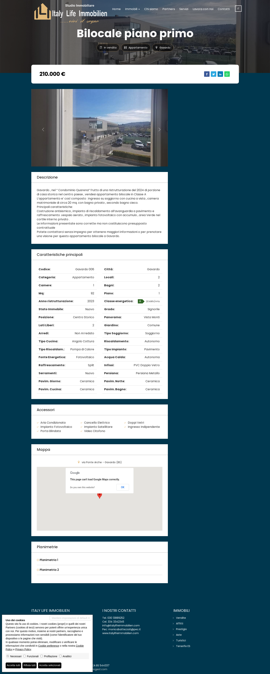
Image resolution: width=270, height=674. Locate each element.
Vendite (181, 618)
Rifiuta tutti (30, 665)
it (238, 8)
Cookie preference (48, 645)
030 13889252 (115, 618)
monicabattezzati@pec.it (124, 629)
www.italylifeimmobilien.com (120, 633)
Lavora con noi (203, 9)
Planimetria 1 (47, 560)
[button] (41, 127)
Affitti (179, 623)
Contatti (224, 9)
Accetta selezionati (49, 665)
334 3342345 (116, 621)
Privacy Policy (23, 649)
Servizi (183, 9)
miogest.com (98, 669)
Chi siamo (151, 9)
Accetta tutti (13, 665)
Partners (168, 9)
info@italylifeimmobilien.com (121, 625)
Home (116, 9)
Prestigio (181, 629)
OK (123, 487)
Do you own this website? (82, 487)
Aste (179, 635)
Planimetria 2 (48, 570)
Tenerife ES (183, 646)
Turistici (181, 640)
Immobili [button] (132, 9)
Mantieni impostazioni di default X (71, 618)
